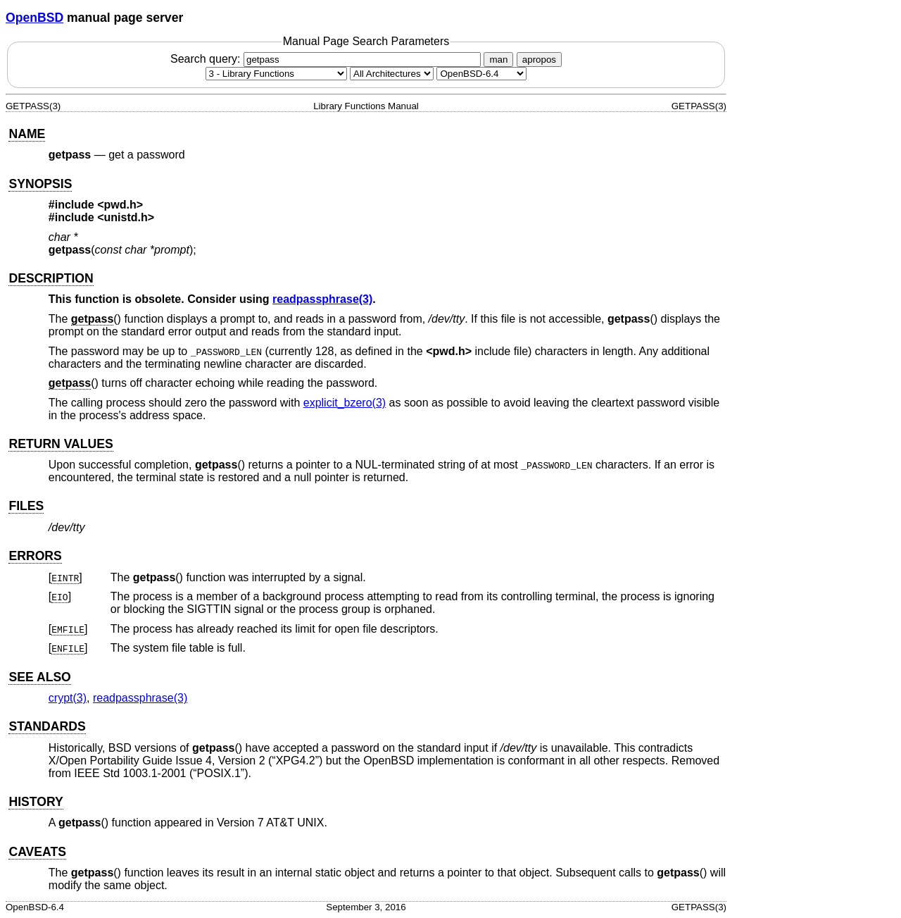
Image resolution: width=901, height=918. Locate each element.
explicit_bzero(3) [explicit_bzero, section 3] (344, 403)
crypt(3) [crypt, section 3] (68, 698)
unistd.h (126, 217)
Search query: (327, 59)
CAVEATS (36, 852)
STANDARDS (46, 726)
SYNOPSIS (40, 184)
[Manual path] (481, 73)
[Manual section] (276, 73)
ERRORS (34, 556)
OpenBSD (34, 18)
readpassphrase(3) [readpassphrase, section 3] (322, 299)
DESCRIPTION (50, 278)
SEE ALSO (39, 677)
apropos (539, 59)
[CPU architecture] (392, 73)
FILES (26, 506)
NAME (26, 134)
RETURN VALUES (60, 444)
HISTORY (35, 802)
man (498, 59)
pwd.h (120, 205)
